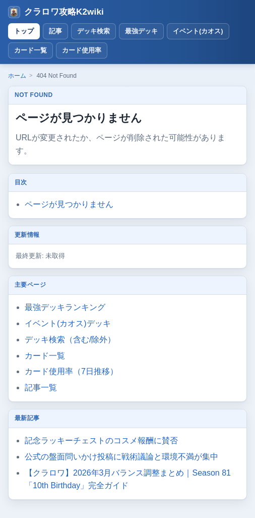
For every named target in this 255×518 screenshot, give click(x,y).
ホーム (17, 75)
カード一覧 (30, 50)
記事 (55, 31)
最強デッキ (141, 31)
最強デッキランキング (65, 307)
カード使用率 (81, 50)
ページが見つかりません (69, 204)
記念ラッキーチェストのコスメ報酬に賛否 (101, 440)
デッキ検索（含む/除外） (70, 339)
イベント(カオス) (198, 31)
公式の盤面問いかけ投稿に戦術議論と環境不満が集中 (121, 456)
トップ (24, 31)
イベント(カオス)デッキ (68, 323)
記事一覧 (41, 387)
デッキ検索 (93, 31)
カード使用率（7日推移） (71, 371)
